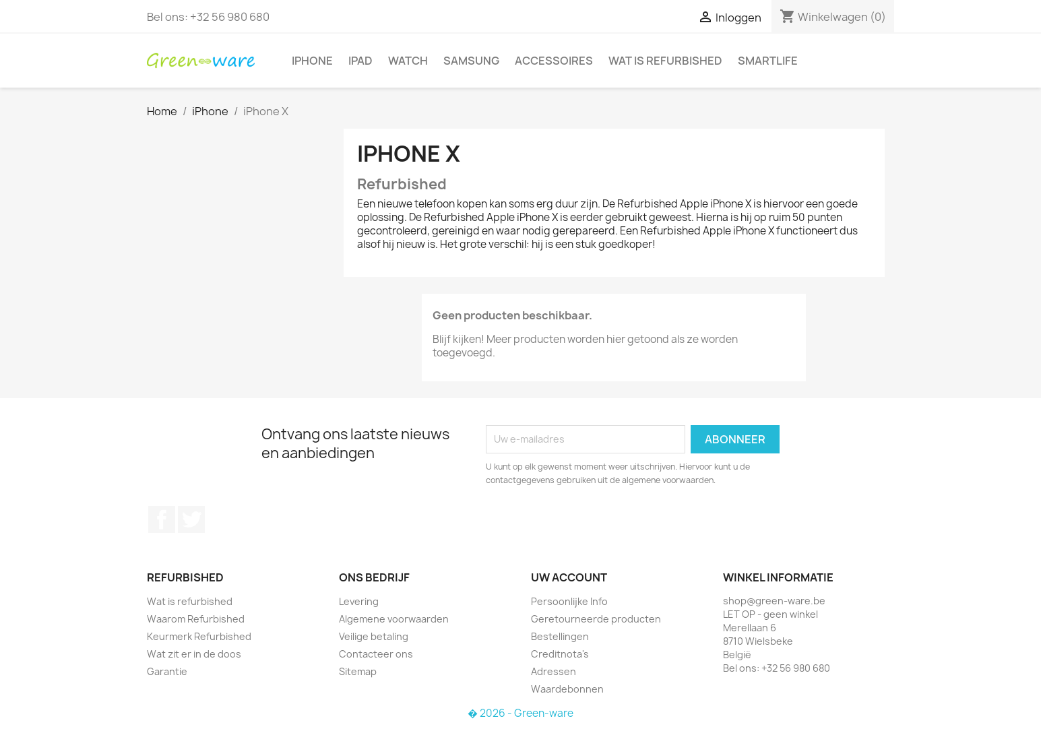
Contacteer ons (376, 653)
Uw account (569, 577)
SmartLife (768, 60)
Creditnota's (560, 653)
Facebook (161, 519)
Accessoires (554, 60)
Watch (408, 60)
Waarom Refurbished (196, 618)
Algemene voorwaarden (394, 618)
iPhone (312, 60)
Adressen (553, 671)
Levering (359, 601)
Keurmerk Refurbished (199, 636)
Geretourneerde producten (596, 618)
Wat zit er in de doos (194, 653)
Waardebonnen (567, 688)
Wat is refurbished (665, 60)
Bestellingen (560, 636)
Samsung (471, 60)
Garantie (167, 671)
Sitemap (358, 671)
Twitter (191, 519)
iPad (360, 60)
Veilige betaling (373, 636)
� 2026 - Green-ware (520, 713)
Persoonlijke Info (569, 601)
